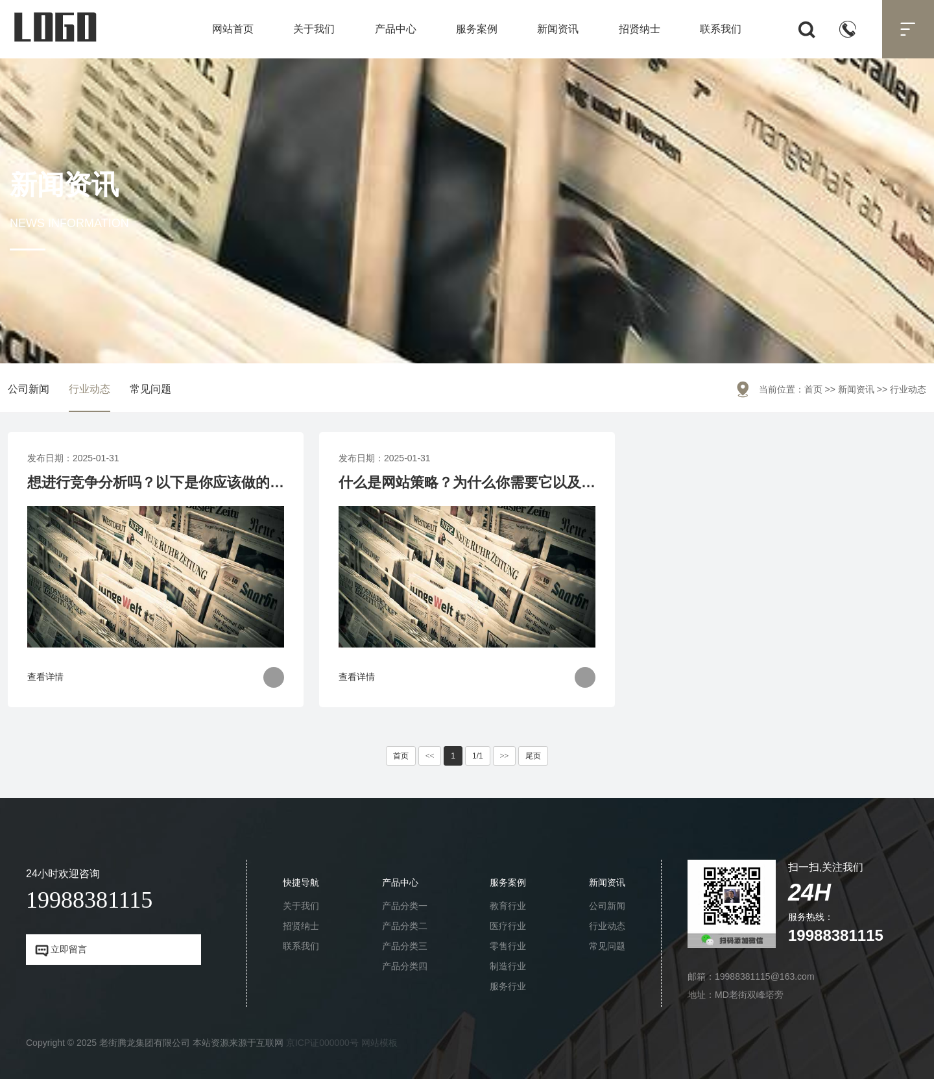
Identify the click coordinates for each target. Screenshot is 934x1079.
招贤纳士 (639, 28)
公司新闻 (28, 388)
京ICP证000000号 (322, 1042)
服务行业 (508, 986)
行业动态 (89, 388)
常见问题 (150, 388)
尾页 (533, 755)
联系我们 (720, 28)
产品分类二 (404, 926)
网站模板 (379, 1042)
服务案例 (476, 28)
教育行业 (508, 906)
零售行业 (508, 946)
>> (504, 755)
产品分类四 (404, 966)
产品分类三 (404, 946)
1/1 (477, 755)
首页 (813, 389)
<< (430, 755)
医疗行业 (508, 926)
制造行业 (508, 966)
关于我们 (314, 28)
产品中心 (395, 28)
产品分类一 (404, 906)
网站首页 (233, 28)
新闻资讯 (558, 28)
